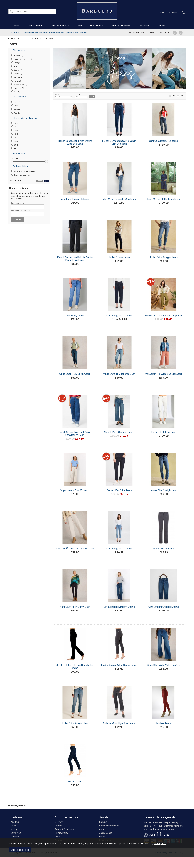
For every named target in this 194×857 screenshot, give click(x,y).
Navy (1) (16, 109)
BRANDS (144, 25)
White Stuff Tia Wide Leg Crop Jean (163, 315)
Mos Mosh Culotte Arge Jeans (163, 199)
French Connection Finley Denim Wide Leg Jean (75, 142)
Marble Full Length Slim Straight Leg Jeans (75, 666)
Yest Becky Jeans (74, 315)
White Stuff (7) (18, 88)
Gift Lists (15, 837)
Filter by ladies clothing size (25, 118)
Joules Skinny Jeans (119, 257)
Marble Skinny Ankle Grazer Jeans (119, 665)
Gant (101, 829)
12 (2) (15, 126)
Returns (58, 825)
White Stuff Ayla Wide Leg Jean (163, 665)
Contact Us (164, 32)
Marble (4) (16, 73)
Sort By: (63, 96)
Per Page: (81, 96)
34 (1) (15, 145)
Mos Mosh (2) (18, 77)
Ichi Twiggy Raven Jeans (119, 315)
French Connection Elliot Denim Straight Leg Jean (74, 433)
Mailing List (16, 829)
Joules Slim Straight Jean (163, 490)
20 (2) (15, 141)
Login (161, 12)
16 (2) (15, 134)
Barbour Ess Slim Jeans (119, 490)
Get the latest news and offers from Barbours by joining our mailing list (49, 32)
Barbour (103, 822)
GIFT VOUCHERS (121, 25)
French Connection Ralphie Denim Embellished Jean (75, 259)
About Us (15, 822)
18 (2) (15, 137)
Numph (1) (16, 81)
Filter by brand (19, 50)
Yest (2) (15, 91)
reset (39, 181)
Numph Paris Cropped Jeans (119, 432)
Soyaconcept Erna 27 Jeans (75, 490)
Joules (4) (16, 70)
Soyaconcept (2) (19, 84)
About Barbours (136, 32)
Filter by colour (19, 97)
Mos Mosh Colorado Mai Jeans (119, 199)
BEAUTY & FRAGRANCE (90, 25)
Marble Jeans (163, 723)
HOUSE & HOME (60, 25)
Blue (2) (15, 102)
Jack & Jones (105, 833)
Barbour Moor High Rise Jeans (119, 723)
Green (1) (16, 105)
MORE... (163, 25)
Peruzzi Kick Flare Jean (163, 432)
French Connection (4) (21, 59)
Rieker (102, 837)
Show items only (23, 171)
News (151, 32)
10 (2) (15, 123)
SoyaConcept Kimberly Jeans (119, 606)
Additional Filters (20, 166)
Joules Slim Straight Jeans (163, 257)
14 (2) (15, 130)
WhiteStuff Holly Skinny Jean (74, 606)
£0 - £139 (15, 158)
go (46, 181)
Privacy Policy (61, 833)
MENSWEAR (35, 25)
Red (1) (15, 113)
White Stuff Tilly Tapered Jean (119, 373)
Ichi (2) (15, 66)
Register (173, 12)
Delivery (59, 822)
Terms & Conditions (64, 829)
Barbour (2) (17, 55)
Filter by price (19, 153)
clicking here (160, 843)
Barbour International (109, 825)
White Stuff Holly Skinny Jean (74, 373)
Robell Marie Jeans (163, 548)
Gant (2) (15, 62)
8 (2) (14, 148)
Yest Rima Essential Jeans (75, 199)
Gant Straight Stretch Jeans (163, 140)
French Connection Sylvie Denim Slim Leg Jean (119, 142)
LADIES (15, 25)
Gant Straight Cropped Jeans (163, 606)
